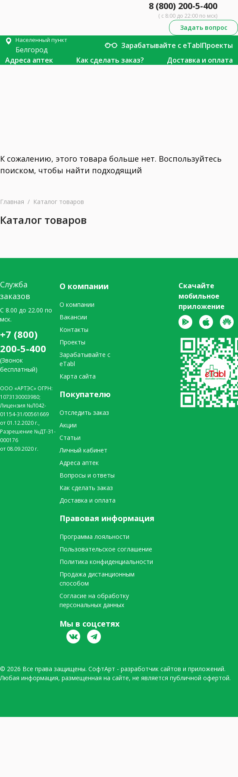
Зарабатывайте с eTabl (161, 45)
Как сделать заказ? (110, 60)
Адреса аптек (29, 60)
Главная (12, 201)
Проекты (217, 45)
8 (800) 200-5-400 (183, 6)
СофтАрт (101, 669)
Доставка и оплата (200, 60)
